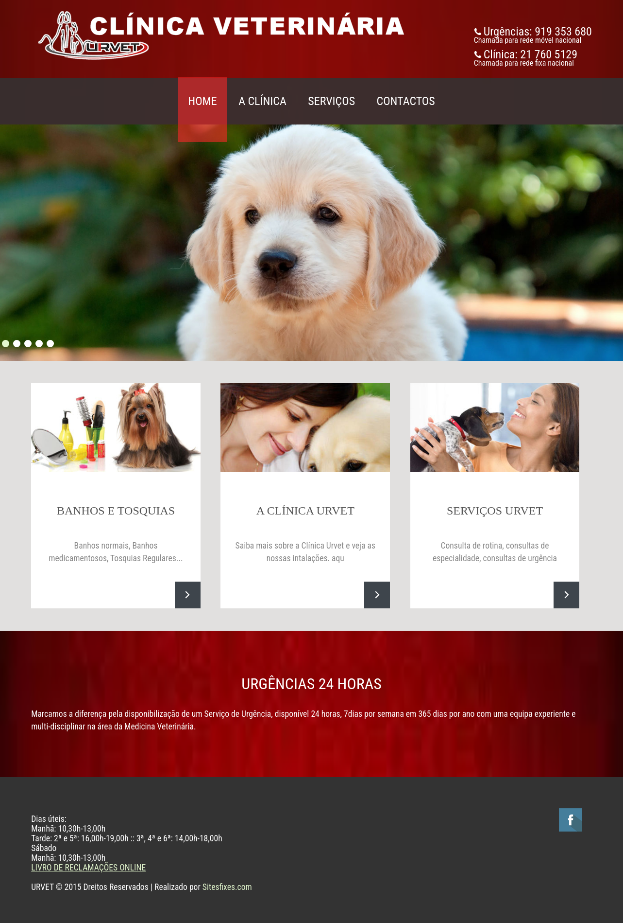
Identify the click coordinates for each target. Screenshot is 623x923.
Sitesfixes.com (227, 887)
